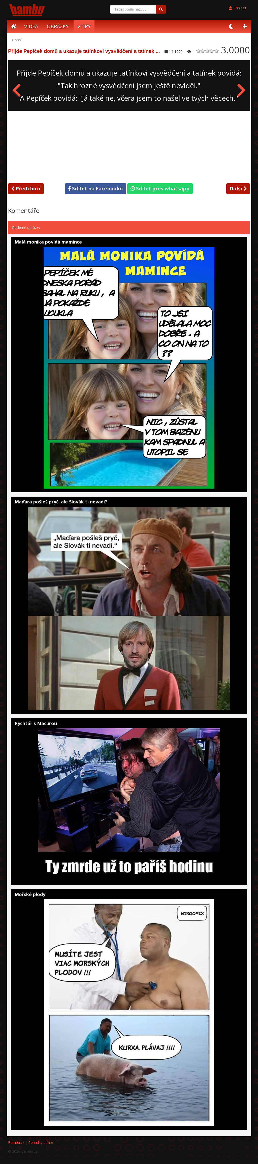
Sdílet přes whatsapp (160, 188)
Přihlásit (237, 8)
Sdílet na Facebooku (95, 188)
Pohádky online (40, 1142)
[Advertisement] (129, 146)
